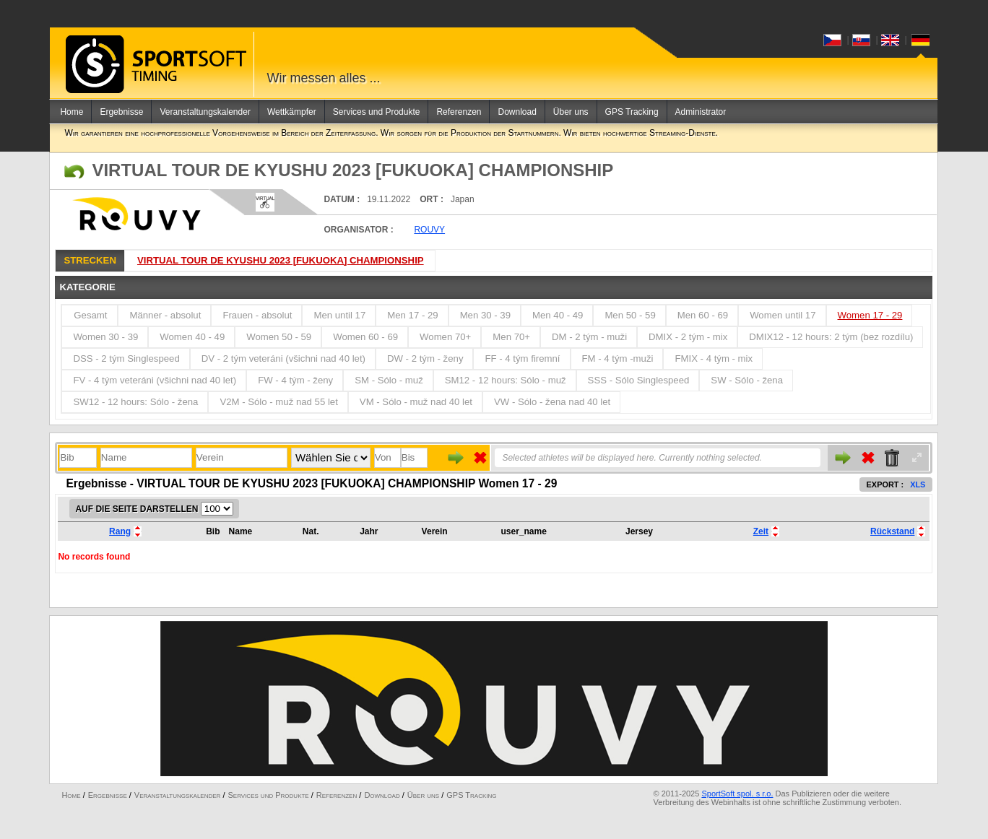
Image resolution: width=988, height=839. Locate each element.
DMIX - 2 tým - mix (688, 336)
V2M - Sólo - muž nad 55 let (278, 401)
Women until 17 (782, 315)
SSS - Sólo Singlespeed (639, 380)
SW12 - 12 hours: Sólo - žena (135, 401)
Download (517, 112)
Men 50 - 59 (629, 315)
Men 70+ (511, 336)
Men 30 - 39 (485, 315)
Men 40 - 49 (557, 315)
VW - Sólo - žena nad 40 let (552, 401)
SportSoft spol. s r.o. (737, 793)
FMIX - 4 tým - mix (714, 358)
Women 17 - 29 (870, 315)
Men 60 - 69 (702, 315)
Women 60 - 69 (365, 336)
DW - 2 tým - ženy (425, 358)
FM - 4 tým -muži (618, 358)
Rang (120, 531)
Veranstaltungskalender (205, 112)
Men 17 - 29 (412, 315)
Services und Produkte (376, 112)
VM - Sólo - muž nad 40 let (416, 401)
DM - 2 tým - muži (589, 336)
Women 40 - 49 (192, 336)
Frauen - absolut (257, 315)
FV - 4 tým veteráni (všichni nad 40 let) (154, 380)
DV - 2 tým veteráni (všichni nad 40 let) (283, 358)
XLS (917, 484)
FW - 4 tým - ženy (295, 380)
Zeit (760, 531)
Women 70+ (445, 336)
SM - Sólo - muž (389, 380)
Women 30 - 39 (105, 336)
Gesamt (90, 315)
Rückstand (892, 531)
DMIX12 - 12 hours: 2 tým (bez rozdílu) (831, 336)
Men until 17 (339, 315)
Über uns (571, 112)
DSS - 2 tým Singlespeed (126, 358)
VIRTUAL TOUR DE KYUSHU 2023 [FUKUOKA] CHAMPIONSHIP (280, 260)
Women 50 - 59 (278, 336)
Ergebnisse (121, 112)
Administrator (701, 112)
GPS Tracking (632, 112)
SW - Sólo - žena (747, 380)
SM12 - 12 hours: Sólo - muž (505, 380)
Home (71, 112)
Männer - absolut (165, 315)
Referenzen (458, 112)
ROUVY (429, 230)
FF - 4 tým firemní (522, 358)
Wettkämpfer (291, 112)
